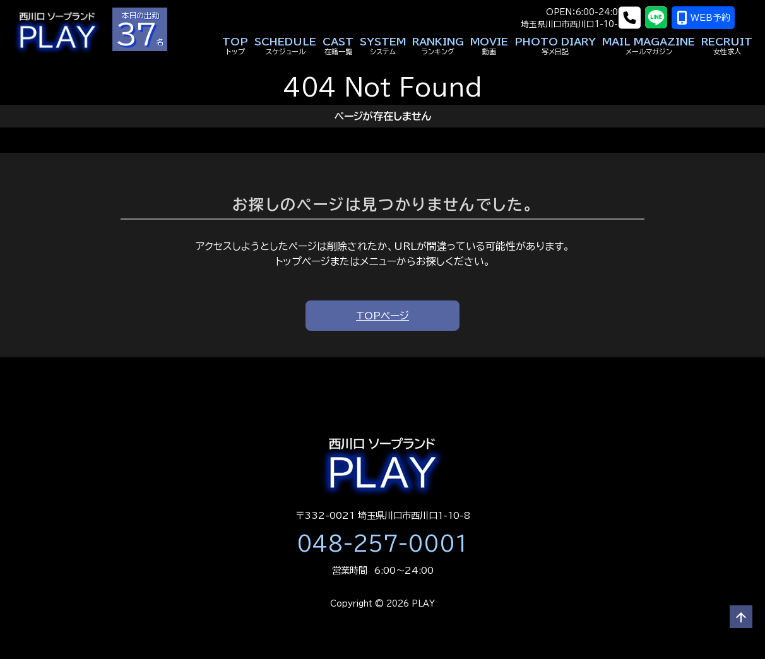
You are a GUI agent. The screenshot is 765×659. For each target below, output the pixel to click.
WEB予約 (721, 18)
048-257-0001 (382, 543)
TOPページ (382, 316)
